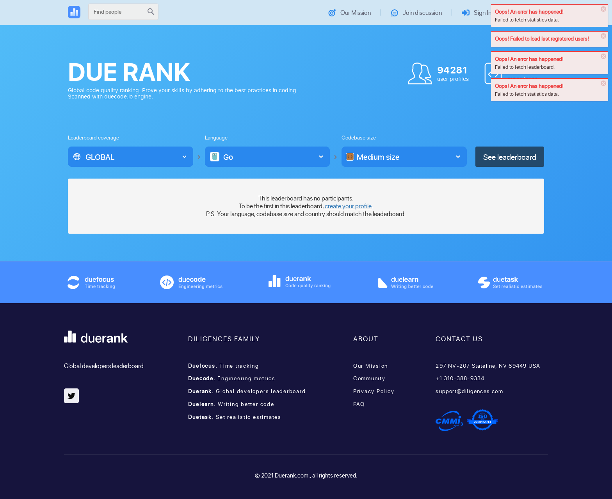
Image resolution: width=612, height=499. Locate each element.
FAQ (359, 404)
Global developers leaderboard (247, 391)
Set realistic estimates (234, 416)
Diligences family (224, 338)
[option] (124, 156)
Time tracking (223, 365)
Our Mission (370, 365)
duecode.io (118, 96)
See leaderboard (509, 157)
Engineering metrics (232, 378)
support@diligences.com (469, 391)
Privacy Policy (374, 391)
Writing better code (231, 404)
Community (369, 378)
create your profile (348, 206)
